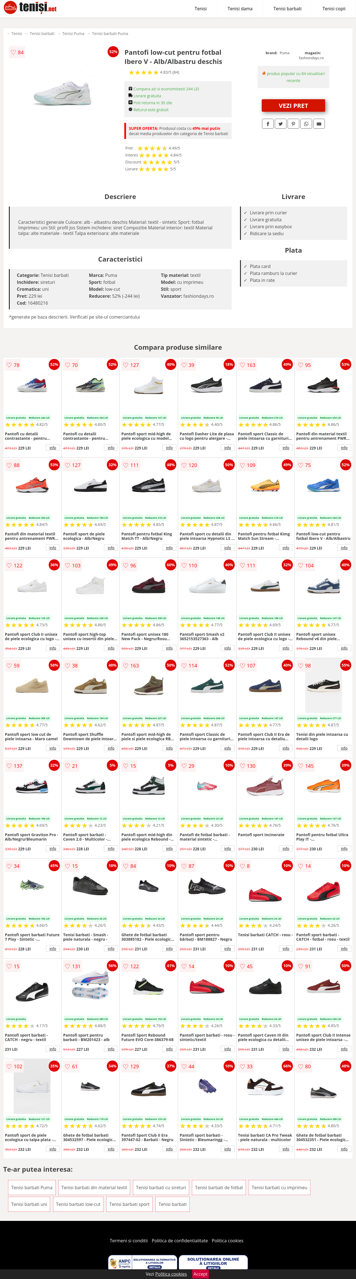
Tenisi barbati (287, 9)
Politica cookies (228, 1241)
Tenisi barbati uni (29, 1204)
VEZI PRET (293, 105)
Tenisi (201, 9)
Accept (200, 1274)
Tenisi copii (333, 9)
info (53, 447)
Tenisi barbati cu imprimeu (279, 1187)
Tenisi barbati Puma (110, 33)
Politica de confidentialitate (180, 1241)
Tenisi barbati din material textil (94, 1187)
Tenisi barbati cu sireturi (161, 1187)
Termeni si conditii (129, 1241)
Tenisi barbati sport (129, 1204)
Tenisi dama (240, 9)
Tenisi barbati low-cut (78, 1204)
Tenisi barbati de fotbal (219, 1187)
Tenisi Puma (73, 33)
